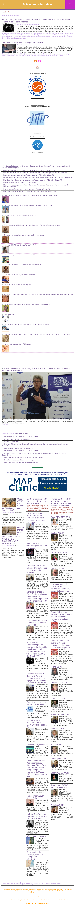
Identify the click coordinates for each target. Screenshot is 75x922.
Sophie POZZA (57, 533)
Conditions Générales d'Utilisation (61, 900)
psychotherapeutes (20, 36)
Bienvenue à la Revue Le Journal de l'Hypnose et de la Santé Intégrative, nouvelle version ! (35, 173)
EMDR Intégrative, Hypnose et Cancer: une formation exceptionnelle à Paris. (29, 191)
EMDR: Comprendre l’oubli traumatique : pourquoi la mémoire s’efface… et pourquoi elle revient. (35, 517)
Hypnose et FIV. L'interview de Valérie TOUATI (20, 245)
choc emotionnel (54, 33)
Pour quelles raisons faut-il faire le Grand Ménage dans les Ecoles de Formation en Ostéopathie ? (38, 334)
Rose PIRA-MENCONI (60, 517)
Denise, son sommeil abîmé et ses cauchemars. (20, 182)
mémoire (61, 35)
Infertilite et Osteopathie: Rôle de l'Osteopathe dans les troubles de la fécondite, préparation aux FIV (38, 294)
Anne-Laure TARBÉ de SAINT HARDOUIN (61, 786)
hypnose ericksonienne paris (22, 35)
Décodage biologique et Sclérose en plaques (19, 460)
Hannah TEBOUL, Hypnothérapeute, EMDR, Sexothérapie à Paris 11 (36, 723)
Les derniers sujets (8, 433)
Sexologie (41, 36)
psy (66, 35)
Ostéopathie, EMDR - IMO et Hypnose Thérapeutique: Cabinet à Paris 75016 (30, 195)
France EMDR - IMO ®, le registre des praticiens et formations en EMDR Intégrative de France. (61, 502)
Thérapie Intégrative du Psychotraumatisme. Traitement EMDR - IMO (28, 205)
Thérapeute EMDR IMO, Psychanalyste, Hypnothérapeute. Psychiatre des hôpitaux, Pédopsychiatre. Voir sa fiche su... (62, 575)
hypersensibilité (18, 54)
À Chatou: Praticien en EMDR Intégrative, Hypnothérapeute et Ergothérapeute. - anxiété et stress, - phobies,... (62, 751)
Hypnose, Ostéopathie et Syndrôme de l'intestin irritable (23, 265)
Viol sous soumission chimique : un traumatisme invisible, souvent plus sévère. (60, 587)
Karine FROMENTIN (60, 714)
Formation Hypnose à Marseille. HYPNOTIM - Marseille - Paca (37, 137)
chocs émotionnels (66, 33)
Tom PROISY (56, 744)
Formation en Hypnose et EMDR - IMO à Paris (37, 703)
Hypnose (9, 35)
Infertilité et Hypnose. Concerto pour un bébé (19, 255)
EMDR (4, 35)
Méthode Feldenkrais (11, 442)
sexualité (48, 36)
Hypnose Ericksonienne (40, 884)
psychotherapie (32, 36)
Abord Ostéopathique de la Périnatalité (17, 344)
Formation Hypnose (13, 884)
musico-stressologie (38, 55)
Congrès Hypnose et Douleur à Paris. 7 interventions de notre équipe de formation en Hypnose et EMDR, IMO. (37, 678)
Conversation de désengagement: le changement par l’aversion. (34, 855)
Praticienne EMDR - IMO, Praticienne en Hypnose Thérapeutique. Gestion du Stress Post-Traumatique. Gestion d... (62, 765)
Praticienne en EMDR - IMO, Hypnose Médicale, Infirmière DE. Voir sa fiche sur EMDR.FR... (62, 778)
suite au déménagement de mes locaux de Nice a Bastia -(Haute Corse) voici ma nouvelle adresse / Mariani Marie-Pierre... (13, 554)
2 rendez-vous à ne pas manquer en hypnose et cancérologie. (36, 622)
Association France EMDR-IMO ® (37, 73)
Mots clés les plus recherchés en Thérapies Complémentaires (40, 900)
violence (23, 38)
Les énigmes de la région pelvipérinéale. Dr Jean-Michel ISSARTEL (27, 304)
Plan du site (27, 892)
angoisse (13, 33)
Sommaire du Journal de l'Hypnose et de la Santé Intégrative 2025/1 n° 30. (29, 170)
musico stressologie (61, 54)
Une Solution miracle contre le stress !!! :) (18, 448)
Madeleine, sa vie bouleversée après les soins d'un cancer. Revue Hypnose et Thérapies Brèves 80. (38, 177)
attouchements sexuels (40, 33)
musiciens (51, 54)
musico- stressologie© (23, 55)
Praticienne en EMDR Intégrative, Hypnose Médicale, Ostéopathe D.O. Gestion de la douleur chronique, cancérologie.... (62, 721)
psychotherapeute (7, 36)
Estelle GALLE (57, 805)
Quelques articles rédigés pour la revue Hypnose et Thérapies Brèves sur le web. (32, 225)
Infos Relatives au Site (37, 467)
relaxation (55, 55)
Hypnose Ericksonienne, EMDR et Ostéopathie (20, 275)
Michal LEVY (56, 667)
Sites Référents (9, 314)
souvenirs (55, 36)
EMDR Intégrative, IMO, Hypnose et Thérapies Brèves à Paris (36, 501)
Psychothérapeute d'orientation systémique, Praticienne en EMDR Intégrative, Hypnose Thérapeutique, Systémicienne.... (62, 690)
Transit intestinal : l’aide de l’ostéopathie (17, 284)
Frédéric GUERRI (58, 699)
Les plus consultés (21, 433)
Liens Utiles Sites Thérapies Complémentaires (16, 900)
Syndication (35, 892)
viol (18, 38)
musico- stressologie (8, 55)
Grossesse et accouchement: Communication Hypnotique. (24, 235)
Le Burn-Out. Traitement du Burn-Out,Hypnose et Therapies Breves (37, 816)
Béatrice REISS (57, 729)
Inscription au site (43, 892)
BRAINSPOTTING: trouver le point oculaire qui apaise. (36, 545)
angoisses (20, 33)
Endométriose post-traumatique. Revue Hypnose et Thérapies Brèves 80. (28, 175)
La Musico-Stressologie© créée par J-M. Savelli (22, 42)
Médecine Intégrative (37, 4)
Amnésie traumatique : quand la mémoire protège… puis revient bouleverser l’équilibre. (60, 644)
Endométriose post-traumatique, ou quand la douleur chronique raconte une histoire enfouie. (61, 616)
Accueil (4, 12)
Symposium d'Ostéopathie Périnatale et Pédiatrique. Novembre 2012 (28, 324)
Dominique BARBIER (60, 568)
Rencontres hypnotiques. (37, 745)
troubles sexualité (10, 38)
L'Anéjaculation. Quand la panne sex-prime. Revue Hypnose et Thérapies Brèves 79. (32, 180)
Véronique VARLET (59, 759)
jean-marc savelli (29, 54)
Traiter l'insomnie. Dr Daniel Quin (35, 797)
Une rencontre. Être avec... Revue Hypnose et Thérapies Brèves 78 (26, 189)
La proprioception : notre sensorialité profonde (20, 215)
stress (61, 55)
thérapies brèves (56, 884)
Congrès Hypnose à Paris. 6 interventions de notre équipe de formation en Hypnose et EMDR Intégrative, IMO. (37, 596)
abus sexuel (5, 33)
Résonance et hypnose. (36, 836)
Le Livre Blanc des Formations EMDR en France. (21, 437)
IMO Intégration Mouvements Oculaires (45, 35)
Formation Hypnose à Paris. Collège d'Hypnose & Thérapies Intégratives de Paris (37, 105)
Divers (4, 512)
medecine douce (41, 54)
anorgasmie (28, 33)
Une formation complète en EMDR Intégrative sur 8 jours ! (24, 457)
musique (48, 55)
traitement (62, 36)
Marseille (37, 896)
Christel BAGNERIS (59, 683)
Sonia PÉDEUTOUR (60, 773)
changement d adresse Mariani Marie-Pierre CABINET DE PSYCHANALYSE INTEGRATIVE (13, 535)
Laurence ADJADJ (59, 552)
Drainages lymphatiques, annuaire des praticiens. (21, 462)
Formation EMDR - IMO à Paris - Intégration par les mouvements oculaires (36, 569)
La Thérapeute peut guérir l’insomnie (17, 439)
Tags (9, 12)
